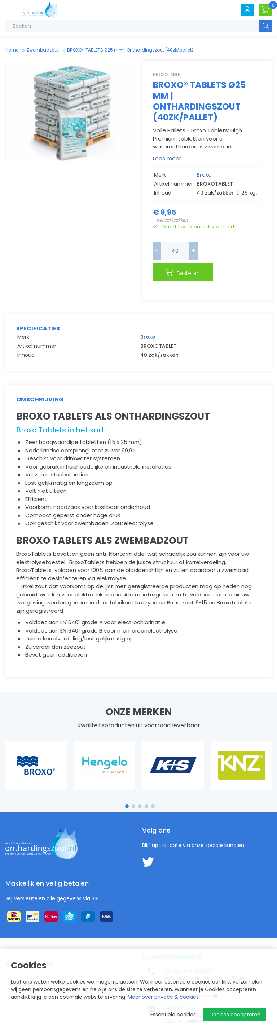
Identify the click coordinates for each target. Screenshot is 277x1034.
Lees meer (167, 158)
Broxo (204, 174)
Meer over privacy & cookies (163, 996)
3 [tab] (140, 788)
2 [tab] (133, 788)
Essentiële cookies (173, 1014)
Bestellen (236, 251)
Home (11, 50)
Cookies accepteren (234, 1014)
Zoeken (265, 26)
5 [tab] (153, 788)
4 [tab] (146, 788)
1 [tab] (127, 788)
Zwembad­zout (43, 50)
